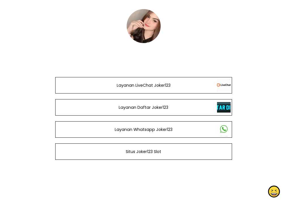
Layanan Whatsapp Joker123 (143, 129)
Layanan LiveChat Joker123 (143, 85)
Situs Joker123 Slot (143, 151)
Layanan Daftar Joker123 (143, 107)
